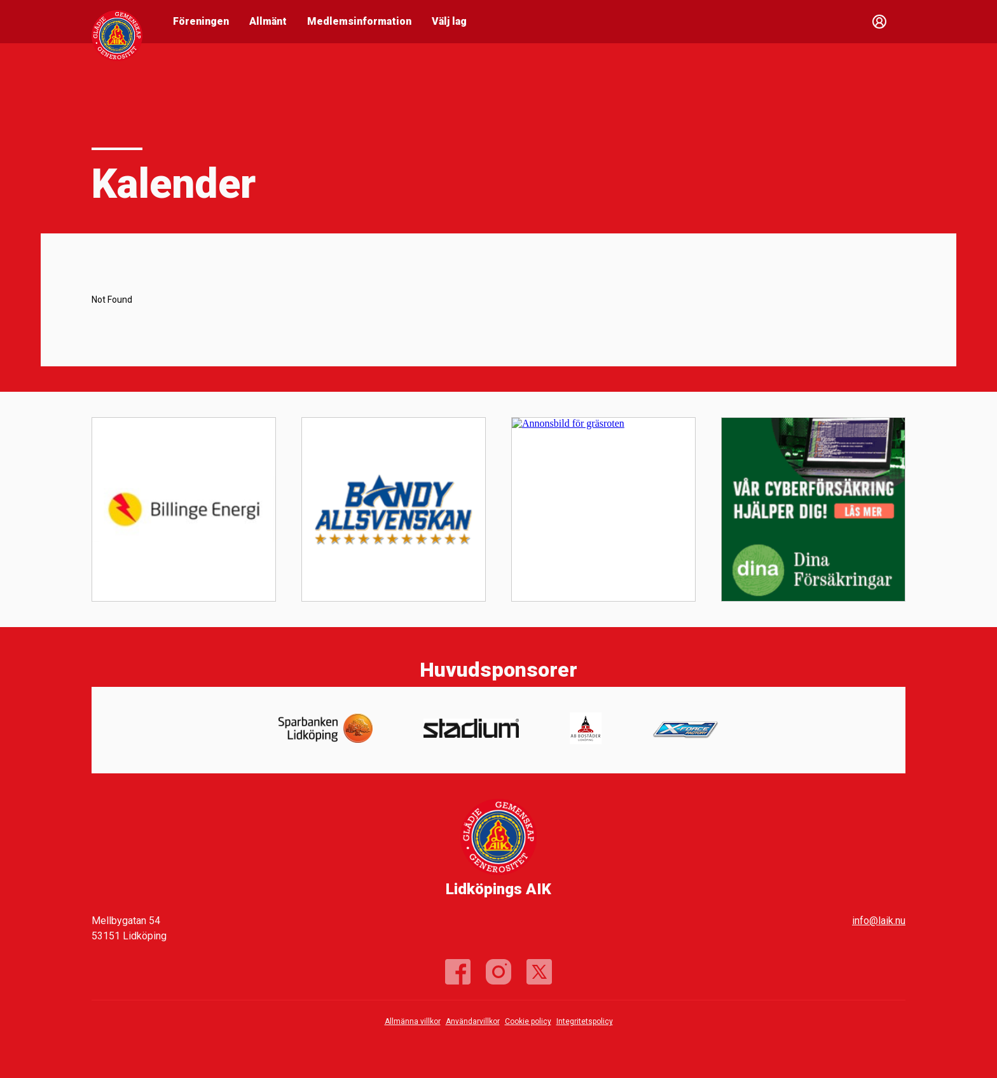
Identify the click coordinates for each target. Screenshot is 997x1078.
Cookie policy (528, 1021)
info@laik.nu (878, 921)
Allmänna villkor (413, 1021)
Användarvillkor (473, 1021)
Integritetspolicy (584, 1021)
